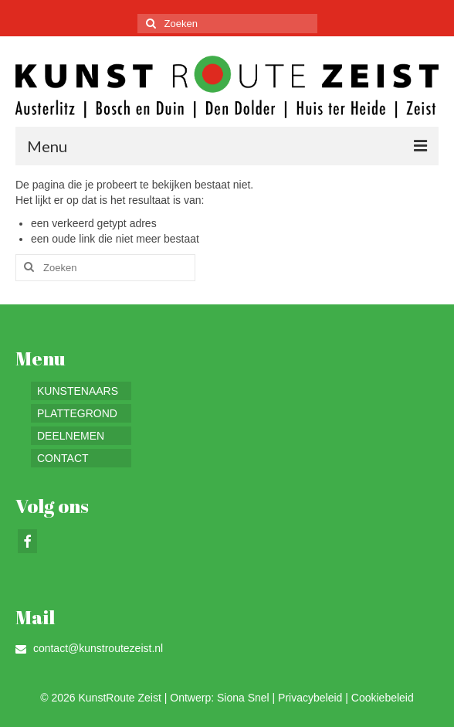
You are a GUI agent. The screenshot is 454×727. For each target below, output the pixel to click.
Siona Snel (243, 697)
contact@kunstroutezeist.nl (89, 648)
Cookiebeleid (382, 697)
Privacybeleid (310, 697)
